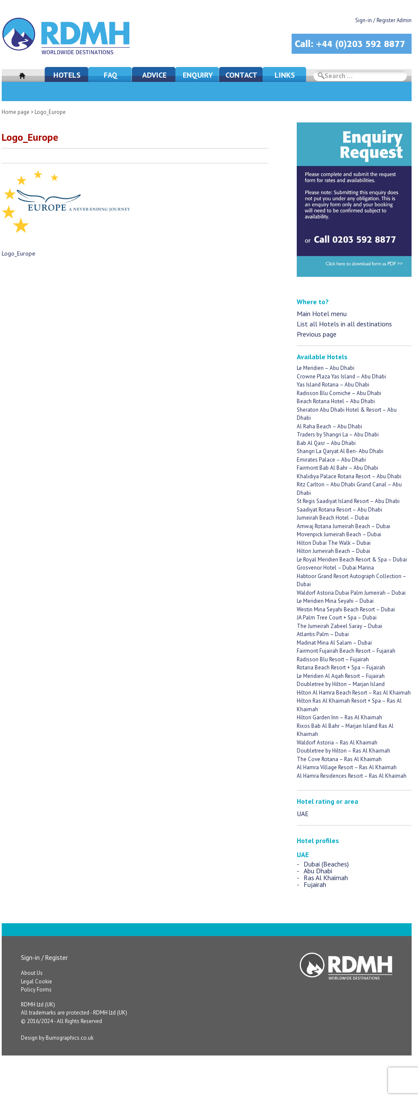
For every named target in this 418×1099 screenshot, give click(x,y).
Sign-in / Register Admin (383, 20)
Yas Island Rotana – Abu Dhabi (333, 384)
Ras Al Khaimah (326, 877)
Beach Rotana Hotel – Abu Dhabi (336, 401)
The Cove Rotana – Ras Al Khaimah (339, 759)
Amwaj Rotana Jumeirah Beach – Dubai (343, 526)
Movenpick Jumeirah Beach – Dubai (339, 534)
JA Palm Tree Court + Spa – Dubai (337, 617)
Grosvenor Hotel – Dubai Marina (335, 567)
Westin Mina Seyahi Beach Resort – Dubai (346, 609)
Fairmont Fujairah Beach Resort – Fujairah (346, 650)
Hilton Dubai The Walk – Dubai (334, 543)
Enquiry (198, 75)
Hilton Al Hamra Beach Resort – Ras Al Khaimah (354, 692)
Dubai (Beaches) (326, 864)
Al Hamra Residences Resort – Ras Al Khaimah (351, 775)
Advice (154, 75)
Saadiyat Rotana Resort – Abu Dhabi (339, 509)
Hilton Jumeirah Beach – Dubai (333, 551)
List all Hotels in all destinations (344, 324)
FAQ (110, 75)
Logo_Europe (18, 253)
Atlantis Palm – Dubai (323, 634)
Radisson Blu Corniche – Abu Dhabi (339, 393)
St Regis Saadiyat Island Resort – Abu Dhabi (348, 501)
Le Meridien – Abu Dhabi (325, 368)
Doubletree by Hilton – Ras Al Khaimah (343, 750)
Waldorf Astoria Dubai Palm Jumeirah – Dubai (351, 592)
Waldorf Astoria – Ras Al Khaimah (337, 742)
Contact (241, 75)
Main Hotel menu (322, 313)
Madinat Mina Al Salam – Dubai (334, 642)
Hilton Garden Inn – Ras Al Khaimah (339, 717)
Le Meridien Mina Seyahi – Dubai (335, 601)
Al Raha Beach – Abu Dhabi (329, 426)
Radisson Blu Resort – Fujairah (333, 659)
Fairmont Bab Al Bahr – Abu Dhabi (337, 467)
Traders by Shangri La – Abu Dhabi (338, 434)
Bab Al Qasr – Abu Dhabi (326, 443)
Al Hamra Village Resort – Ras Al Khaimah (347, 767)
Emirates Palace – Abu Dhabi (331, 459)
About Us (32, 973)
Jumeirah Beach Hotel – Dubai (333, 517)
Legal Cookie (36, 981)
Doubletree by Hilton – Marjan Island (341, 684)
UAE (303, 813)
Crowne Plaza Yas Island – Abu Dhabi (341, 376)
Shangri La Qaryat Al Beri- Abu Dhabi (340, 451)
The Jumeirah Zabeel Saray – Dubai (339, 626)
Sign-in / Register (44, 958)
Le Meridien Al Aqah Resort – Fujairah (341, 676)
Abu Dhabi (318, 870)
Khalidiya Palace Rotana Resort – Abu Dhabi (349, 476)
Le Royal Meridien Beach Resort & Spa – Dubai (352, 559)
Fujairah (315, 884)
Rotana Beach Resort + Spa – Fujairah (341, 667)
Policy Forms (36, 989)
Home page (15, 112)
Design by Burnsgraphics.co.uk (57, 1037)
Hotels (67, 75)
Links (285, 75)
